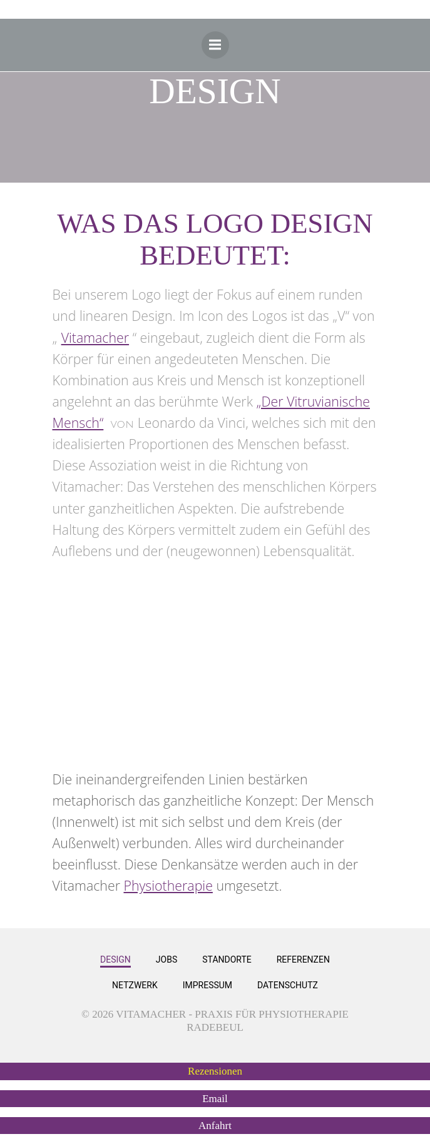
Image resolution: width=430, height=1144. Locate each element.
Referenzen (303, 959)
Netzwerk (135, 985)
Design (115, 959)
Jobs (166, 959)
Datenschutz (287, 985)
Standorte (226, 959)
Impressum (207, 985)
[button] (215, 1071)
